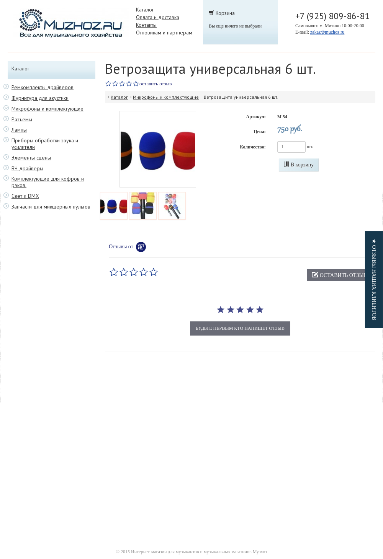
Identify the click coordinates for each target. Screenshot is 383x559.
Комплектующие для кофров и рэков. (47, 182)
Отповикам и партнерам (164, 32)
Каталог (145, 9)
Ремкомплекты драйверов (42, 87)
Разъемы (21, 119)
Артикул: (256, 116)
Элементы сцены (31, 158)
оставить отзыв (155, 83)
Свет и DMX (25, 196)
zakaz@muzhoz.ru (327, 32)
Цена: (260, 131)
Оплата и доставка (157, 17)
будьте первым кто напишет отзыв (240, 328)
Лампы (19, 130)
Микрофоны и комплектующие (47, 109)
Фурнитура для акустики (40, 98)
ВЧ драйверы (27, 168)
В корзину (299, 164)
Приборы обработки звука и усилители (44, 143)
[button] (339, 275)
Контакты (146, 24)
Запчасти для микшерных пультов (50, 207)
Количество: (252, 147)
